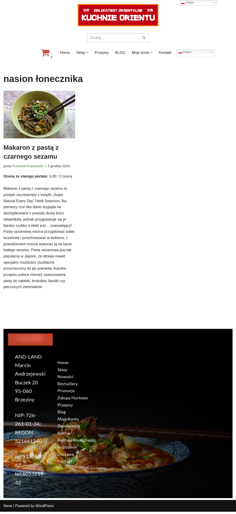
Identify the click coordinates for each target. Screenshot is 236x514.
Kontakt (165, 53)
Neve (7, 508)
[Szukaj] (113, 37)
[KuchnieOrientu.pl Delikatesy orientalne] (118, 15)
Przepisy (101, 53)
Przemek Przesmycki (27, 166)
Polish (185, 52)
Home (64, 53)
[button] (87, 52)
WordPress (44, 508)
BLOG (120, 53)
